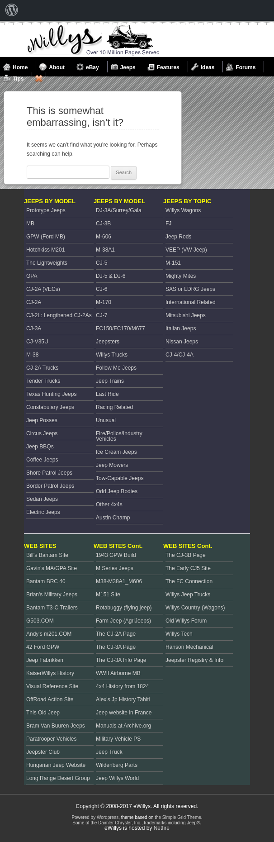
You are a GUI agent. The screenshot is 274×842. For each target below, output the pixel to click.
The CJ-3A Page (116, 647)
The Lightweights (46, 263)
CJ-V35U (37, 341)
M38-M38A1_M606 (119, 581)
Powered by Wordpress (94, 817)
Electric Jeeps (43, 512)
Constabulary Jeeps (50, 407)
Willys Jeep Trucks (187, 594)
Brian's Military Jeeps (51, 594)
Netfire (162, 828)
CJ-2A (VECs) (43, 289)
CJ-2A (33, 302)
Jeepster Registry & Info (194, 660)
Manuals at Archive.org (123, 726)
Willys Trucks (112, 355)
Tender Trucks (43, 381)
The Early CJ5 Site (188, 568)
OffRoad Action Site (50, 699)
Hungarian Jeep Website (55, 765)
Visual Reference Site (52, 686)
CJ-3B (103, 223)
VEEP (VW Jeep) (186, 250)
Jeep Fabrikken (44, 660)
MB (30, 223)
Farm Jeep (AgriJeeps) (123, 621)
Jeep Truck (109, 752)
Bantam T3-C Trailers (52, 607)
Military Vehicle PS (118, 739)
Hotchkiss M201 (45, 250)
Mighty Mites (180, 276)
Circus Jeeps (41, 433)
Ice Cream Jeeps (116, 452)
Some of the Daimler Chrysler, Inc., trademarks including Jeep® (136, 822)
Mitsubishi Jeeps (185, 315)
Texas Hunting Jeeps (51, 394)
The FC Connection (189, 581)
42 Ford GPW (42, 647)
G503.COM (40, 621)
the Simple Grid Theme (178, 817)
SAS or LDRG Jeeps (190, 289)
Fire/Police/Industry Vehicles (119, 436)
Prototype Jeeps (46, 210)
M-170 (103, 302)
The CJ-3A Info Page (121, 660)
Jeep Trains (110, 381)
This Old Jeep (43, 712)
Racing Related (114, 407)
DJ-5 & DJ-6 (110, 276)
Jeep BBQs (40, 446)
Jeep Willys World (117, 778)
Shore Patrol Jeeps (49, 473)
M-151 (173, 263)
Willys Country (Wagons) (195, 607)
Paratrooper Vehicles (51, 739)
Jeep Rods (178, 236)
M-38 (32, 355)
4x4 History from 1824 (122, 686)
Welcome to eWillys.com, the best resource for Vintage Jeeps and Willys (93, 40)
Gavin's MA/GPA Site (51, 568)
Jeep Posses (41, 420)
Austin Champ (113, 517)
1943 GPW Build (116, 555)
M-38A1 (105, 250)
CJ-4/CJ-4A (179, 355)
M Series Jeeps (114, 568)
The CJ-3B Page (185, 555)
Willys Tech (179, 634)
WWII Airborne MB (118, 673)
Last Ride (107, 394)
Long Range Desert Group (58, 778)
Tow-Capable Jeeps (119, 478)
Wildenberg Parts (116, 765)
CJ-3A (33, 328)
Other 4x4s (109, 504)
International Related (190, 302)
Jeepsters (107, 341)
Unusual (106, 420)
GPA (31, 276)
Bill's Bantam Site (47, 555)
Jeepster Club (43, 752)
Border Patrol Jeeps (50, 486)
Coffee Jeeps (42, 460)
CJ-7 (101, 315)
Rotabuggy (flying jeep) (123, 607)
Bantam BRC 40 (46, 581)
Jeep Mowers (112, 465)
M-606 (103, 236)
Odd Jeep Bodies (116, 491)
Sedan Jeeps (42, 499)
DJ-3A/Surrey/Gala (119, 210)
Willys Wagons (183, 210)
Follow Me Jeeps (116, 368)
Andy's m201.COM (48, 634)
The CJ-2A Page (116, 634)
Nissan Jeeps (181, 341)
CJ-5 (101, 263)
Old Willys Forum (186, 621)
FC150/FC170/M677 (120, 328)
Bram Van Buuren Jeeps (55, 726)
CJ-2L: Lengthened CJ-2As (59, 315)
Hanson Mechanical (189, 647)
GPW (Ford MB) (45, 236)
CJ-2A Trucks (42, 368)
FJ (168, 223)
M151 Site (108, 594)
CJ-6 (101, 289)
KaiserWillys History (50, 673)
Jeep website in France (123, 712)
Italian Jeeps (180, 328)
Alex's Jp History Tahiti (123, 699)
